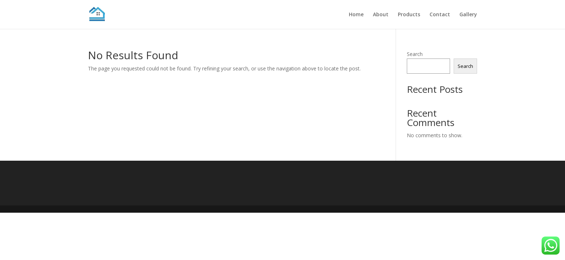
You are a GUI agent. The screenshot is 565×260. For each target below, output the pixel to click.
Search (415, 54)
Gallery (468, 15)
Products (409, 15)
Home (356, 15)
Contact (440, 15)
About (380, 15)
